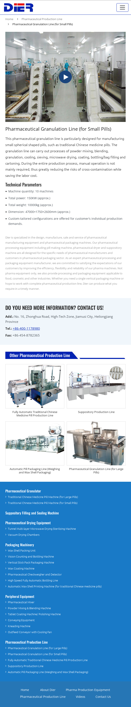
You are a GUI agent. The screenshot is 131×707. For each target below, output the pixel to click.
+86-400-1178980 (26, 328)
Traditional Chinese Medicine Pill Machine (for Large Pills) (43, 497)
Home (9, 19)
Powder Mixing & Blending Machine (29, 608)
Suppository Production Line (96, 412)
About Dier (48, 690)
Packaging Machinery (19, 544)
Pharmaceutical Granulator (23, 491)
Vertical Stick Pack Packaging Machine (31, 562)
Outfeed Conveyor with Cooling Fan (30, 632)
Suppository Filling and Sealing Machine (32, 513)
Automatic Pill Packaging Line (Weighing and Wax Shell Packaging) (35, 470)
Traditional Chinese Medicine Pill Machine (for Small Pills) (43, 503)
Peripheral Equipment (19, 596)
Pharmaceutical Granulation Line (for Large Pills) (96, 470)
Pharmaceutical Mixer (21, 602)
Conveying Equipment (21, 620)
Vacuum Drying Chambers (24, 535)
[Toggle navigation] (122, 7)
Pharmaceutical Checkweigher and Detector (35, 574)
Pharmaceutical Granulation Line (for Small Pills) (37, 654)
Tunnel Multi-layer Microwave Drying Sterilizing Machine (42, 529)
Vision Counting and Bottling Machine (31, 556)
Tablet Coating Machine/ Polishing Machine (34, 614)
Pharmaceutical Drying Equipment (28, 522)
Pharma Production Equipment (88, 690)
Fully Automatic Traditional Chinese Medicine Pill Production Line (34, 413)
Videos (80, 697)
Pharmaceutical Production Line (42, 19)
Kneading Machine (19, 626)
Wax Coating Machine (21, 568)
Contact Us (103, 697)
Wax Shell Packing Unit (21, 550)
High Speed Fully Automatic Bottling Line (33, 580)
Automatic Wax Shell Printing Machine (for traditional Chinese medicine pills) (55, 586)
